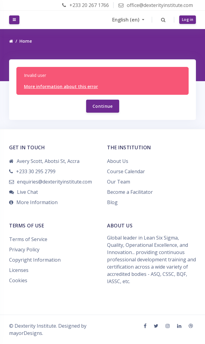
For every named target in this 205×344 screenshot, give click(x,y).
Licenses (19, 270)
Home (25, 41)
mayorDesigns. (26, 333)
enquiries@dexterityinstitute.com (54, 181)
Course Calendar (126, 171)
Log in (187, 19)
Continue (102, 106)
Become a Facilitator (130, 192)
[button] (163, 19)
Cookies (18, 280)
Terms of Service (28, 239)
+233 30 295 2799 (35, 171)
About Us (117, 161)
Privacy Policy (24, 249)
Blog (112, 202)
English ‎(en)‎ (126, 19)
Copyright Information (35, 259)
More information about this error (61, 86)
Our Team (118, 181)
